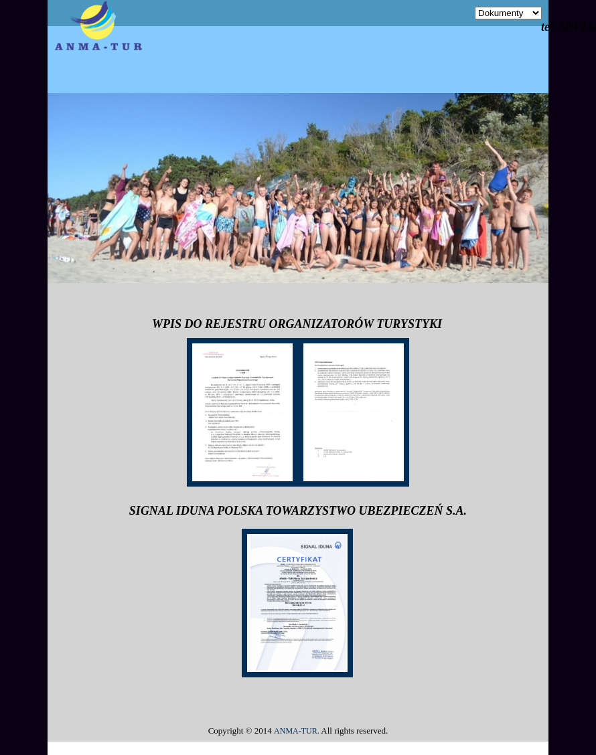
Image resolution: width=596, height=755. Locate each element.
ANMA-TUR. (296, 731)
